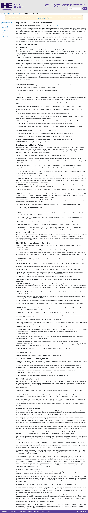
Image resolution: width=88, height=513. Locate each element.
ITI (4, 13)
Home (1, 13)
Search (84, 8)
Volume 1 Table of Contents (44, 18)
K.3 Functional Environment (5, 35)
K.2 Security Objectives (5, 31)
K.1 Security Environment (5, 26)
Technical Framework (11, 13)
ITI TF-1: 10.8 (54, 25)
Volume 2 (19, 13)
